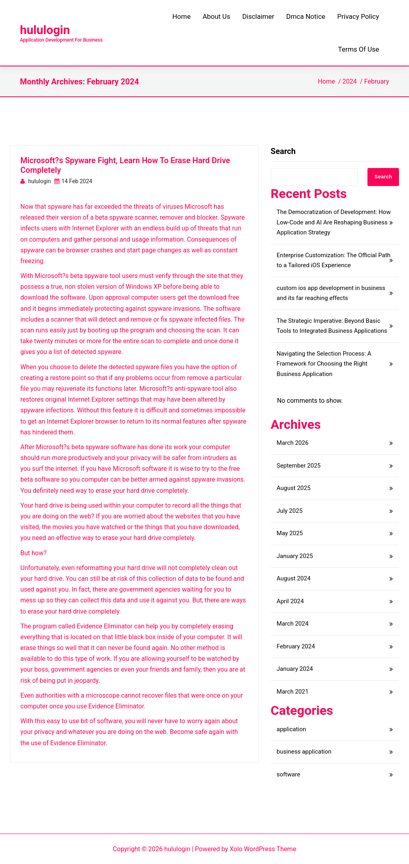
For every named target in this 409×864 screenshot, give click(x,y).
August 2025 (294, 488)
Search (283, 151)
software (288, 774)
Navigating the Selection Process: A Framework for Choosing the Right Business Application (324, 364)
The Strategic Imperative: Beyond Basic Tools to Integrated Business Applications (332, 326)
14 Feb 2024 (73, 181)
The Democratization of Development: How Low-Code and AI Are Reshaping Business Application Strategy (334, 222)
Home (326, 81)
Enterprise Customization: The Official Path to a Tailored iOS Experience (334, 260)
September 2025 (299, 465)
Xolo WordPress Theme (263, 849)
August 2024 (294, 578)
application (291, 729)
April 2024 (290, 601)
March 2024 (293, 623)
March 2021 (293, 691)
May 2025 (290, 533)
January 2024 (295, 668)
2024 (349, 81)
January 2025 (295, 556)
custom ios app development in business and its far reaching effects (331, 293)
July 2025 (290, 510)
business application (304, 751)
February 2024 (296, 646)
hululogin (45, 30)
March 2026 (293, 442)
